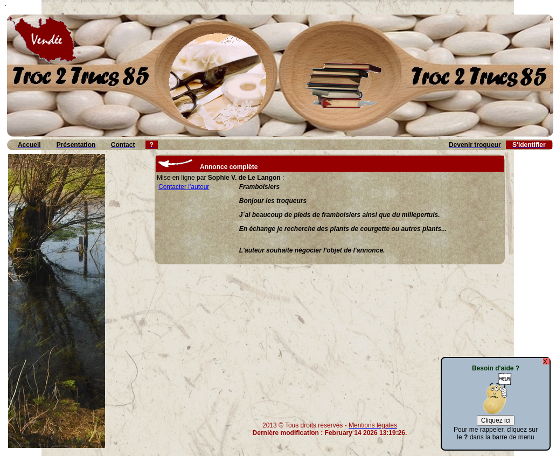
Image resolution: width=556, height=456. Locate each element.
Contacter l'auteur (183, 187)
